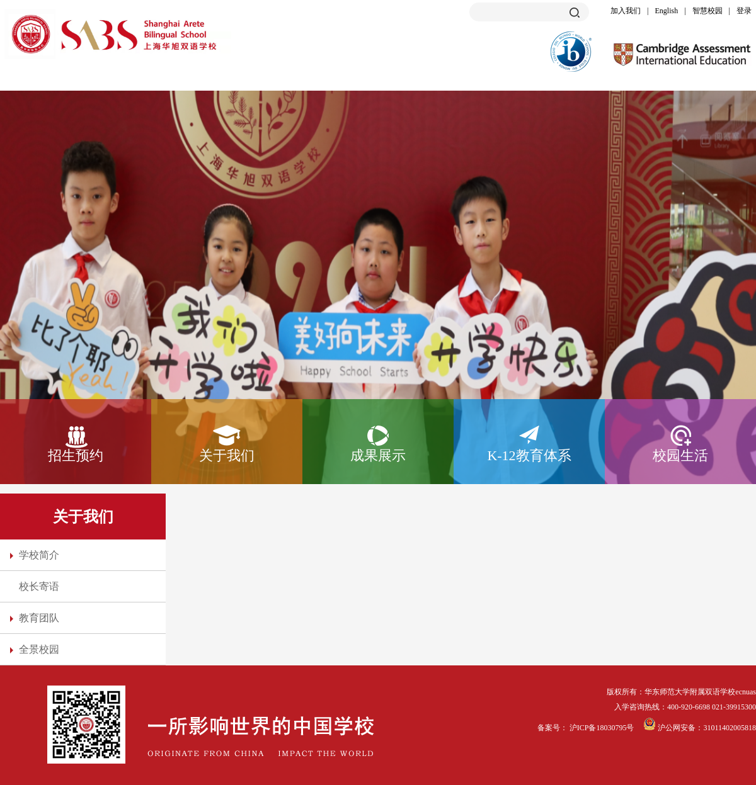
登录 (744, 10)
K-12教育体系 (529, 455)
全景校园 (39, 649)
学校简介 (39, 555)
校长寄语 (39, 586)
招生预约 (75, 455)
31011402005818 (729, 727)
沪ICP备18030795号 (603, 727)
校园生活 (680, 455)
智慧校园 (707, 10)
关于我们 (227, 455)
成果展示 (378, 455)
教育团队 (39, 618)
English (667, 10)
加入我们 (625, 10)
